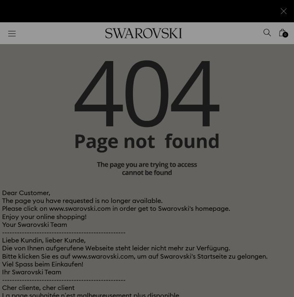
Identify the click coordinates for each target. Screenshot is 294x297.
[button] (276, 37)
